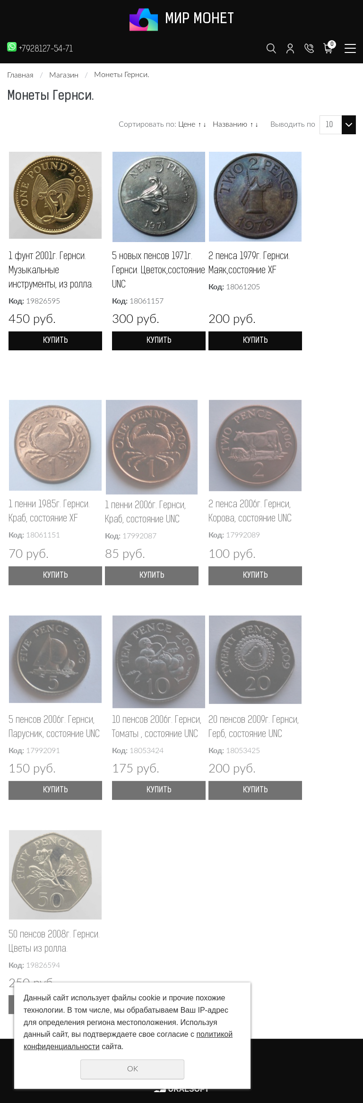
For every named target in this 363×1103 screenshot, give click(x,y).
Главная (20, 75)
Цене (186, 124)
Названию (230, 124)
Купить (55, 341)
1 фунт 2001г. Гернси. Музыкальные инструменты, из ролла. (51, 271)
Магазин (63, 75)
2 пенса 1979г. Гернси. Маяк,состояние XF (249, 264)
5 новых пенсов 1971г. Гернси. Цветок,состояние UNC (158, 271)
